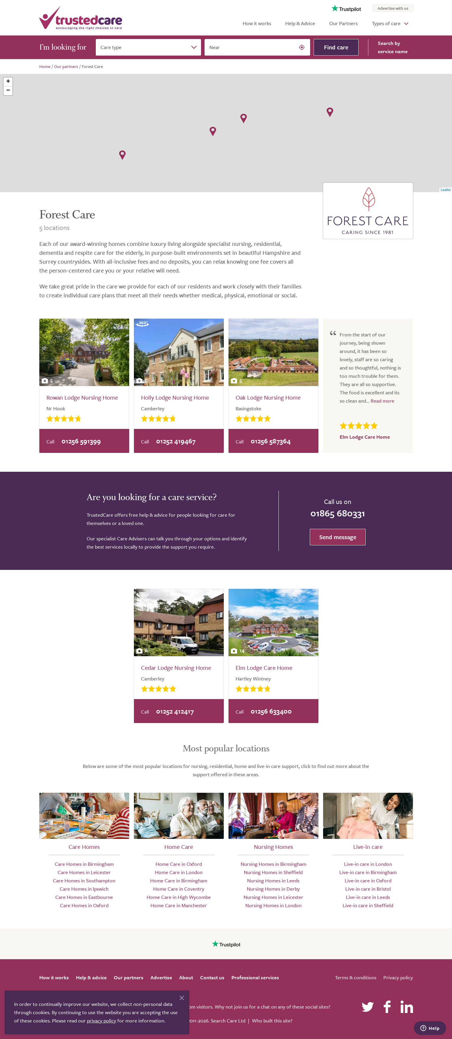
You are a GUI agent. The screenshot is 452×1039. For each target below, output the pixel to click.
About (186, 977)
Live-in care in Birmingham (368, 872)
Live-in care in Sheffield (368, 905)
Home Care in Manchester (178, 905)
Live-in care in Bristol (368, 888)
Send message (337, 537)
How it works (257, 23)
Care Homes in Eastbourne (84, 897)
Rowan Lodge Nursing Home (82, 397)
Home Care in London (178, 872)
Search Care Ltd (228, 1020)
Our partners (128, 977)
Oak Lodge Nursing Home (268, 397)
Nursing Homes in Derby (273, 888)
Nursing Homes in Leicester (273, 897)
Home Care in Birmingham (178, 880)
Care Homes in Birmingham (84, 864)
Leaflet (446, 190)
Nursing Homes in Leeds (273, 880)
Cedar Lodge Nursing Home (176, 667)
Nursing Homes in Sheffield (273, 872)
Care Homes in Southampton (84, 880)
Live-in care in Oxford (368, 880)
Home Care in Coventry (178, 888)
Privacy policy (398, 977)
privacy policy (101, 1020)
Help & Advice (300, 23)
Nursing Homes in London (273, 905)
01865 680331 (337, 512)
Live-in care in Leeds (368, 897)
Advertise (161, 977)
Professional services (255, 977)
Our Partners (343, 23)
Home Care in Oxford (178, 864)
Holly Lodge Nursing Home (175, 397)
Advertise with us (393, 8)
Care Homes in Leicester (84, 872)
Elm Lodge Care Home (264, 667)
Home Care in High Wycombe (179, 897)
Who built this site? (272, 1020)
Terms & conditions (355, 977)
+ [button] (8, 81)
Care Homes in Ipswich (84, 888)
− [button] (8, 90)
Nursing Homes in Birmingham (273, 864)
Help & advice (91, 977)
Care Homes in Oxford (84, 905)
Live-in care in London (368, 864)
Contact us (212, 977)
